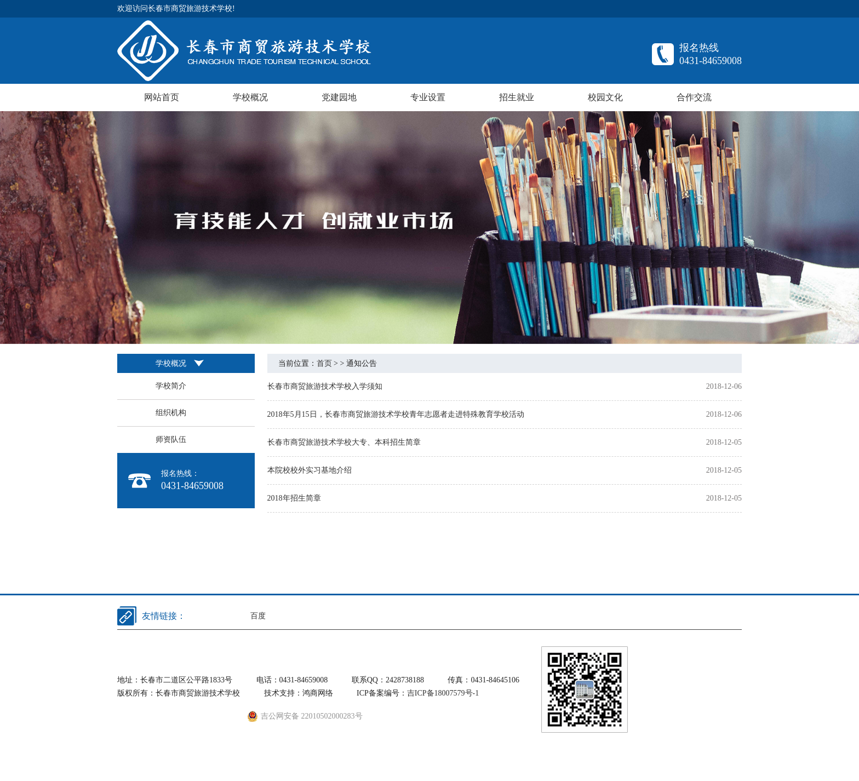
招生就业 (516, 97)
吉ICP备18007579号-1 (443, 693)
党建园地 (339, 97)
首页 (324, 363)
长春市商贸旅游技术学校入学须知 (324, 386)
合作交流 (694, 97)
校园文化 (605, 97)
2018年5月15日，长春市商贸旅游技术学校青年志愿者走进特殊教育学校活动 (395, 414)
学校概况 (250, 97)
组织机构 (171, 413)
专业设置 (427, 97)
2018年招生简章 (294, 498)
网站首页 (161, 97)
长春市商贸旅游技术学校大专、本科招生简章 (344, 442)
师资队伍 (171, 439)
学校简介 (171, 386)
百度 (258, 616)
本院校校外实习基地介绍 (309, 470)
